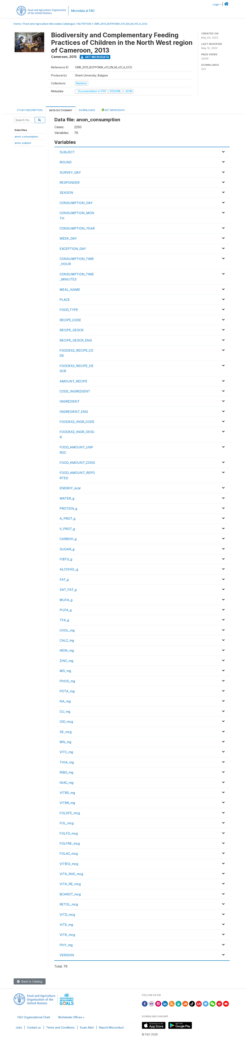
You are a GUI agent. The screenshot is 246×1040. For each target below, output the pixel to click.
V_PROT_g (67, 529)
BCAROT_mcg (70, 894)
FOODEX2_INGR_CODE (77, 422)
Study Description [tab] (29, 110)
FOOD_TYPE (69, 310)
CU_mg (65, 711)
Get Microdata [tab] (113, 110)
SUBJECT (67, 152)
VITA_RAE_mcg (71, 874)
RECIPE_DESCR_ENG (76, 340)
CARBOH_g (68, 539)
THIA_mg (67, 762)
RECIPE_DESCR (71, 330)
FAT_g (64, 580)
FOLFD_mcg (69, 833)
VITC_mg (66, 752)
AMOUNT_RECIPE (73, 381)
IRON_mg (67, 650)
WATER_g (67, 498)
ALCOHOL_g (69, 569)
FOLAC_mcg (69, 854)
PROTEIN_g (68, 508)
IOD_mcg (66, 722)
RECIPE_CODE (70, 320)
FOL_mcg (67, 823)
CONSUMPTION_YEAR (77, 228)
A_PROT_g (67, 518)
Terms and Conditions (60, 1027)
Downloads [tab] (87, 110)
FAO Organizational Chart (34, 1017)
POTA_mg (67, 691)
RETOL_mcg (69, 904)
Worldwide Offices (70, 1017)
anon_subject (23, 142)
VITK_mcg (67, 935)
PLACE (65, 300)
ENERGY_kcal (70, 488)
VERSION (67, 955)
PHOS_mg (67, 681)
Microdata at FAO (82, 11)
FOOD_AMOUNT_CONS (77, 463)
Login (216, 4)
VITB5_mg (67, 793)
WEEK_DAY (68, 238)
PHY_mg (66, 945)
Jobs (19, 1027)
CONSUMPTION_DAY (76, 203)
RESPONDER (70, 182)
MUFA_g (66, 600)
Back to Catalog (29, 981)
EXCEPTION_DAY (73, 249)
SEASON (66, 193)
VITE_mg (66, 925)
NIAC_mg (66, 783)
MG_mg (65, 671)
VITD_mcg (67, 915)
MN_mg (65, 742)
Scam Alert (87, 1027)
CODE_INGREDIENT (75, 391)
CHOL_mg (67, 630)
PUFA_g (66, 610)
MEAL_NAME (70, 290)
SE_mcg (66, 732)
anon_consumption (26, 136)
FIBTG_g (66, 559)
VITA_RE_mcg (70, 884)
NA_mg (65, 701)
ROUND (66, 162)
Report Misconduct (111, 1027)
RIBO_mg (66, 772)
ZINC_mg (66, 661)
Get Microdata (95, 57)
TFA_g (64, 620)
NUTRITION (84, 23)
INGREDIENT (70, 401)
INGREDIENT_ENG (74, 412)
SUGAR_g (67, 549)
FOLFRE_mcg (70, 843)
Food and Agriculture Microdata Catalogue (49, 23)
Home (17, 23)
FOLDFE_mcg (70, 813)
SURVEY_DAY (70, 172)
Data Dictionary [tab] (60, 110)
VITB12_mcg (69, 864)
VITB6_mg (67, 803)
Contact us (34, 1027)
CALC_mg (67, 640)
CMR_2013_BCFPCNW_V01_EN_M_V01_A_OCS (120, 23)
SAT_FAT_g (68, 590)
